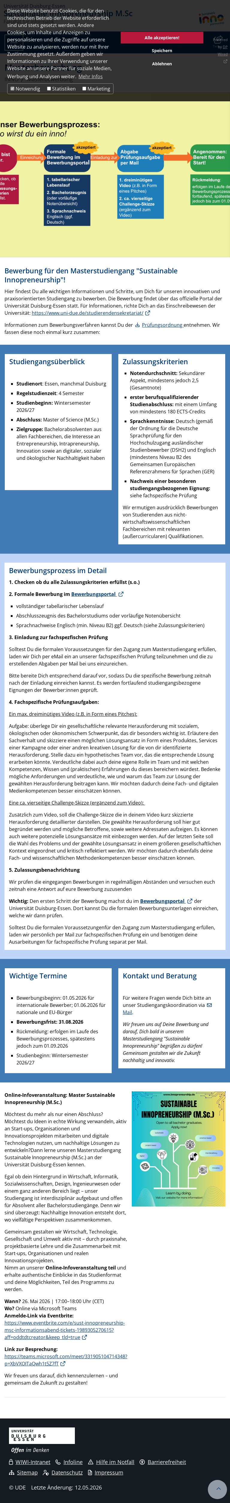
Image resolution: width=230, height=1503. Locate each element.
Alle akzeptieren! (162, 37)
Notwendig (25, 88)
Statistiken (61, 88)
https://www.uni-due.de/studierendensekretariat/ (87, 313)
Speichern (162, 50)
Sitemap (23, 1472)
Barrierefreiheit (163, 1462)
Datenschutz (63, 1472)
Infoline (69, 1462)
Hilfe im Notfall (111, 1462)
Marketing (96, 88)
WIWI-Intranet (29, 1462)
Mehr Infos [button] (90, 76)
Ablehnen (162, 64)
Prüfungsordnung (163, 325)
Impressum (105, 1472)
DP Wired (223, 50)
